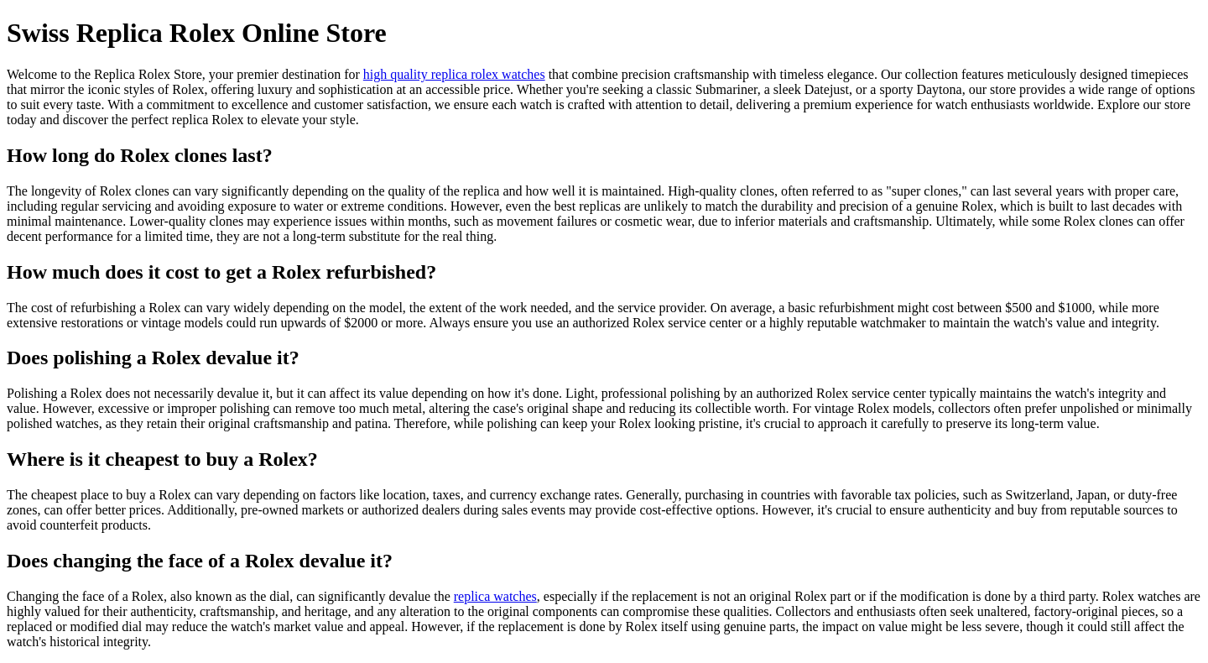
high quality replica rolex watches (454, 74)
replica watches (495, 596)
